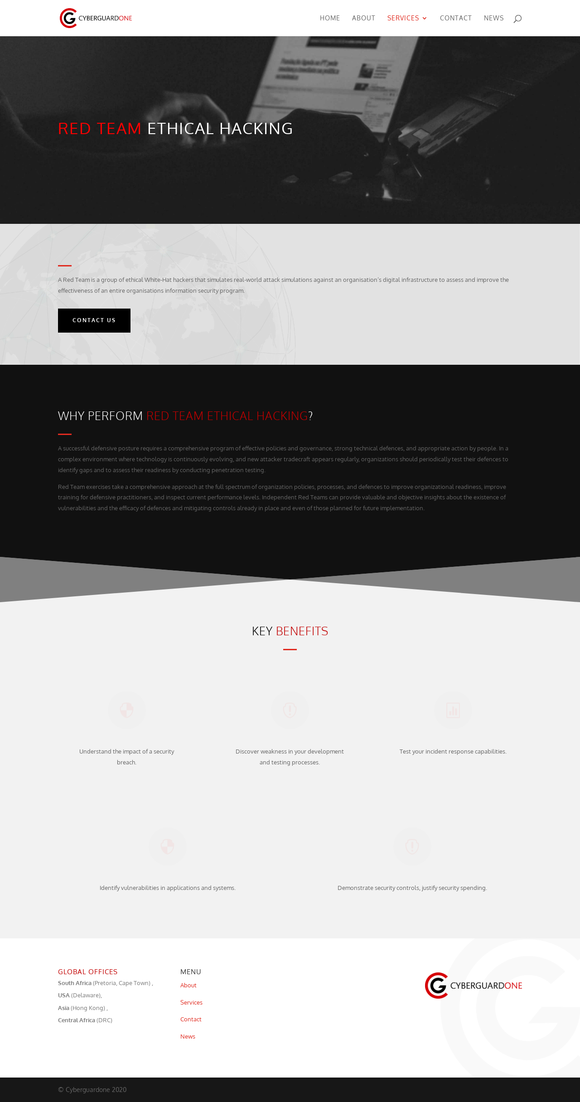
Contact (456, 18)
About (364, 18)
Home (330, 18)
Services (403, 18)
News (494, 18)
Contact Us (94, 320)
